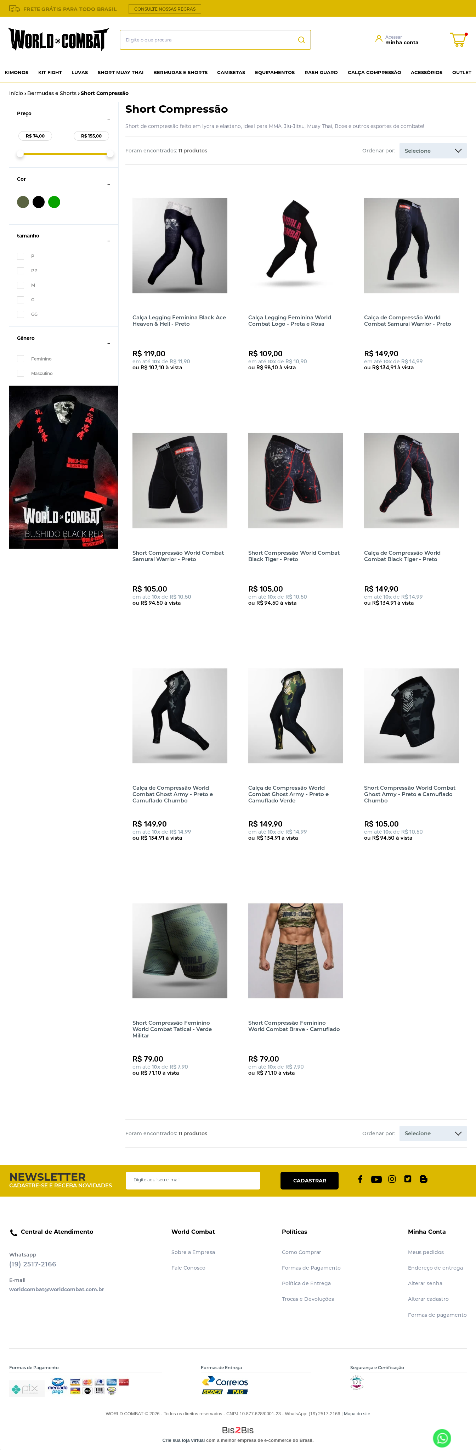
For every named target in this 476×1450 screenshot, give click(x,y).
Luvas (80, 72)
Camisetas (231, 72)
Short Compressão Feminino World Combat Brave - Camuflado (294, 1025)
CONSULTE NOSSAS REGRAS (165, 9)
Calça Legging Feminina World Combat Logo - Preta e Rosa (289, 320)
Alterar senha (425, 1283)
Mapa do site (357, 1413)
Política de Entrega (306, 1283)
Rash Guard (321, 72)
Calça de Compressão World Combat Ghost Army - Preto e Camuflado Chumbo (172, 794)
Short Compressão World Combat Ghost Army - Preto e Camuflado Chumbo (409, 794)
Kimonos (16, 72)
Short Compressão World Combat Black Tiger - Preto (294, 555)
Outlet (461, 72)
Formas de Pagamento (311, 1268)
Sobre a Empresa (193, 1252)
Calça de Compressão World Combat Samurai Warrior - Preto (407, 320)
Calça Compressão (374, 72)
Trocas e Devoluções (308, 1299)
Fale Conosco (188, 1268)
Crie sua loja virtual (183, 1440)
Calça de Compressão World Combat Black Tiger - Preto (402, 555)
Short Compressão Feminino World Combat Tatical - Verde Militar (172, 1029)
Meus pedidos (426, 1252)
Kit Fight (50, 72)
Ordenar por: (378, 150)
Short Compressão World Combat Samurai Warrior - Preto (178, 555)
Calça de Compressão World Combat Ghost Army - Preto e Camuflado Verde (288, 794)
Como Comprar (301, 1252)
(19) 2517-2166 (32, 1264)
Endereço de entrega (435, 1268)
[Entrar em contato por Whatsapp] (441, 1438)
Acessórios (426, 72)
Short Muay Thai (120, 72)
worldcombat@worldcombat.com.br (56, 1289)
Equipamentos (275, 72)
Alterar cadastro (428, 1299)
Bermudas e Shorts (180, 72)
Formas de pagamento (437, 1315)
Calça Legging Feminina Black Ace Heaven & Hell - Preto (179, 320)
